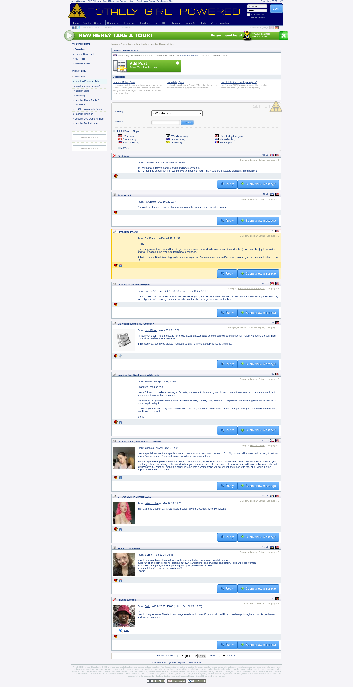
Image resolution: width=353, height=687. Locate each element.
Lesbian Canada (273, 671)
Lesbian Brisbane (250, 674)
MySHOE (160, 23)
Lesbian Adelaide (135, 676)
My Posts (80, 59)
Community (113, 23)
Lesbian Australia (183, 674)
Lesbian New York (112, 671)
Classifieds (144, 23)
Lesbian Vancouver (80, 674)
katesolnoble (152, 503)
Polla (147, 606)
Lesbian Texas (154, 671)
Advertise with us (220, 23)
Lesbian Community (79, 1)
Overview (80, 49)
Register (86, 23)
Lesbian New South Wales (269, 674)
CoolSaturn (151, 238)
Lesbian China (137, 674)
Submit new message (258, 184)
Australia (175, 139)
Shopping (176, 23)
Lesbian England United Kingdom (195, 676)
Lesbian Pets (151, 669)
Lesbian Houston (243, 671)
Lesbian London (218, 676)
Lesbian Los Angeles (225, 671)
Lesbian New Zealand (153, 676)
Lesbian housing (195, 667)
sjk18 (148, 554)
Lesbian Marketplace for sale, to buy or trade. (219, 669)
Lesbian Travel (117, 669)
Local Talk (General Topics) (87, 86)
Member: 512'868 (91, 27)
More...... (124, 148)
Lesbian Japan (123, 674)
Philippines (128, 142)
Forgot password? (259, 17)
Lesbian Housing (84, 114)
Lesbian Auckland (172, 676)
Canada (127, 139)
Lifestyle (129, 23)
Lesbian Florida (140, 671)
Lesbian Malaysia (152, 674)
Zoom (126, 630)
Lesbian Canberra (233, 674)
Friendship (80, 96)
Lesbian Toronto (97, 674)
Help (203, 23)
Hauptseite (78, 76)
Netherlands (226, 139)
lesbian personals (218, 667)
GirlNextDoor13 (153, 162)
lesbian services (235, 667)
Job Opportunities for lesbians (174, 667)
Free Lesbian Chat (164, 1)
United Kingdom (229, 136)
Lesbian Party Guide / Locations (87, 102)
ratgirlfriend (151, 330)
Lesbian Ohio (127, 671)
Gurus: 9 (126, 27)
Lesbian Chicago (207, 671)
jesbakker (150, 448)
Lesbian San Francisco (189, 671)
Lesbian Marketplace (86, 123)
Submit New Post (84, 54)
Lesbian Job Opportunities (89, 119)
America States (97, 671)
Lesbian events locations (82, 669)
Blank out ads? (89, 137)
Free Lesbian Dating (146, 1)
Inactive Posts (82, 63)
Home (75, 23)
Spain (174, 142)
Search (98, 23)
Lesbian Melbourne (215, 674)
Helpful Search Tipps (126, 131)
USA (126, 136)
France (223, 142)
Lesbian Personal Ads (87, 81)
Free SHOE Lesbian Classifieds (86, 667)
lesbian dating (153, 667)
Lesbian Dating (82, 91)
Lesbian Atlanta (258, 671)
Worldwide (177, 136)
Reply (227, 184)
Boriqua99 (150, 291)
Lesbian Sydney (199, 674)
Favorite (149, 201)
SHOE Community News (88, 109)
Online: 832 (111, 27)
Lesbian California (170, 671)
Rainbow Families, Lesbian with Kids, (174, 669)
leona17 (149, 381)
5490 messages (189, 55)
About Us (191, 23)
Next (202, 655)
